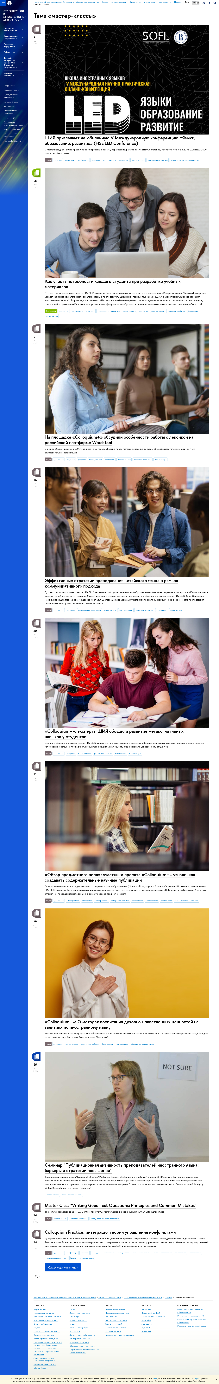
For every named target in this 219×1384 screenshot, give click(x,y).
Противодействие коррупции (46, 1338)
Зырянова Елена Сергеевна (10, 112)
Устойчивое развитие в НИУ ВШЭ (47, 1316)
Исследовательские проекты (117, 1313)
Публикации (146, 1331)
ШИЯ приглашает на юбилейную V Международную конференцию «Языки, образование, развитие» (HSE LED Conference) (120, 140)
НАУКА (109, 1305)
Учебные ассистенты (9, 74)
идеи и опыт (70, 160)
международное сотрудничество (185, 160)
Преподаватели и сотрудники (46, 1320)
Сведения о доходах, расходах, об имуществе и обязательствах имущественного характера (48, 1345)
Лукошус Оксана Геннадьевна (11, 96)
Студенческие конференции (11, 37)
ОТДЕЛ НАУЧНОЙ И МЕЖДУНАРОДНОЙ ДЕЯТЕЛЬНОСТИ (14, 15)
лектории (57, 160)
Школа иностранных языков (186, 900)
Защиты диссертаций (113, 1324)
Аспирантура (75, 1331)
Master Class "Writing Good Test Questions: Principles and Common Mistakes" (120, 1205)
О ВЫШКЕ (39, 1305)
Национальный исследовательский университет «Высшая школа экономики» (65, 1297)
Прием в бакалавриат (78, 1320)
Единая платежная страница (45, 1364)
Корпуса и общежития (43, 1324)
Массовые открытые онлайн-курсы (191, 1326)
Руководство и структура (44, 1313)
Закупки (37, 1328)
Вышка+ (73, 1324)
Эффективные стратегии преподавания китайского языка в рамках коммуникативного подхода (111, 583)
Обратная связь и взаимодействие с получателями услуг (84, 1351)
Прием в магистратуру (79, 1328)
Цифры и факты (40, 1309)
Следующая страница (63, 1267)
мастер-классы (138, 160)
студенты (71, 459)
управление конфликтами (56, 1258)
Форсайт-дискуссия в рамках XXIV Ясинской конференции (10, 63)
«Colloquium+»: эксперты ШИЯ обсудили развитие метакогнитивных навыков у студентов (114, 734)
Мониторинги (111, 1316)
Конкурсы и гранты (113, 1331)
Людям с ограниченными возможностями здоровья (44, 1359)
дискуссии (96, 160)
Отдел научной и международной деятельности (143, 1297)
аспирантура (166, 900)
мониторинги (77, 311)
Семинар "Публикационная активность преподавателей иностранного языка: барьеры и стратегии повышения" (122, 1167)
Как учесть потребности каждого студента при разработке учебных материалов (113, 284)
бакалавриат (193, 311)
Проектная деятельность (10, 29)
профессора (83, 160)
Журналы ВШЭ (147, 1328)
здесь (155, 1379)
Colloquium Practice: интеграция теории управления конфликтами (110, 1232)
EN (198, 3)
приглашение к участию (158, 160)
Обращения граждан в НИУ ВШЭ (47, 1331)
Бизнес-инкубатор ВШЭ (79, 1342)
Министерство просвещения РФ (190, 1316)
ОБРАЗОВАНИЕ (77, 1305)
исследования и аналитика (108, 311)
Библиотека (146, 1309)
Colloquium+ (9, 52)
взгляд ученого (109, 160)
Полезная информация (9, 45)
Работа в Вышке (40, 1368)
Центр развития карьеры (80, 1338)
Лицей (72, 1309)
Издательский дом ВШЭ (150, 1313)
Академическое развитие (115, 1328)
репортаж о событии (176, 311)
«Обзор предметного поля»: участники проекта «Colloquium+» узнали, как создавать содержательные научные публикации (120, 877)
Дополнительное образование (82, 1335)
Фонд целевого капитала (44, 1335)
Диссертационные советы (116, 1320)
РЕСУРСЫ (146, 1305)
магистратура (52, 316)
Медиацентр (146, 1324)
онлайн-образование (163, 1252)
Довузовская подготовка (80, 1313)
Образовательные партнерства (82, 1346)
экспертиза (123, 160)
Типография (146, 1320)
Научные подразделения (115, 1309)
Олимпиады (74, 1316)
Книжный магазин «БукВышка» (153, 1316)
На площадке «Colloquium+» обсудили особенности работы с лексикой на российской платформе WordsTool (119, 439)
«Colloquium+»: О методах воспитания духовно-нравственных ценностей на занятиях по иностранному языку (121, 1024)
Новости (168, 1297)
